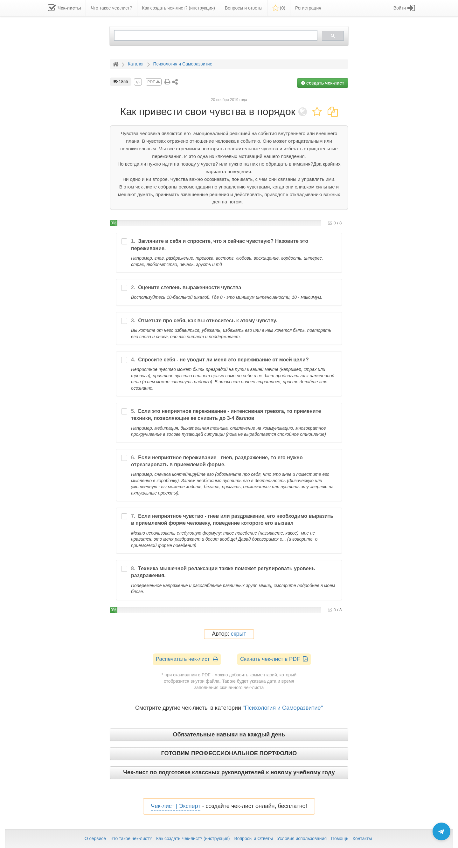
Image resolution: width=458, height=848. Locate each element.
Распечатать (187, 659)
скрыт (238, 634)
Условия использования (302, 838)
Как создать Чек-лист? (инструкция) (193, 838)
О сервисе (95, 838)
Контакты (362, 838)
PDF (154, 82)
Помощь (339, 838)
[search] (215, 35)
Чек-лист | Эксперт (175, 806)
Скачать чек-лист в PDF (274, 659)
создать (322, 82)
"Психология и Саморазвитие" (283, 708)
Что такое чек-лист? (131, 838)
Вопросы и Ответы (253, 838)
